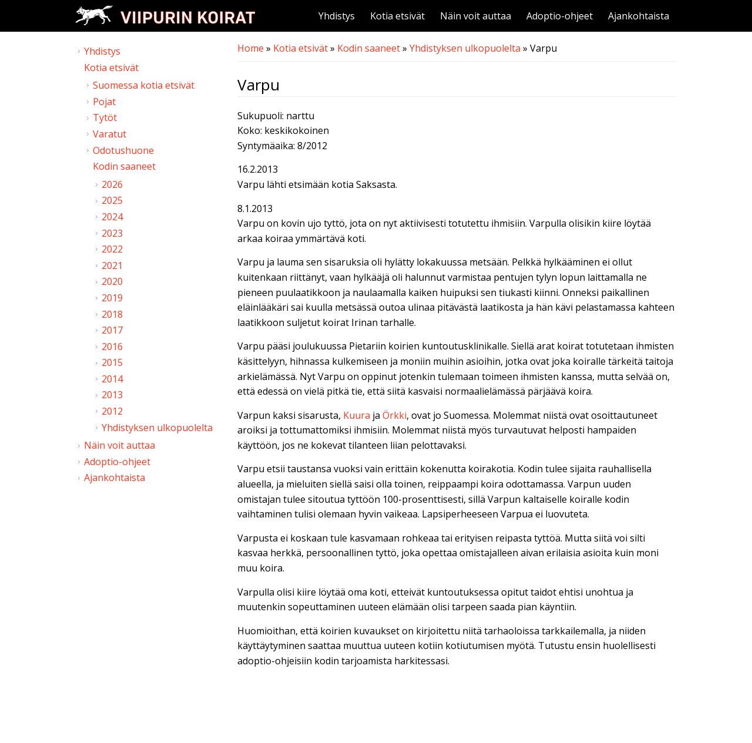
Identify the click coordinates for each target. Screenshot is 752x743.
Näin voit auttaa (475, 15)
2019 (112, 297)
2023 (112, 233)
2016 (112, 346)
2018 (112, 314)
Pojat (104, 101)
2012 (112, 411)
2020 (112, 281)
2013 (112, 394)
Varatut (109, 133)
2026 (112, 184)
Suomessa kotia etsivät (143, 85)
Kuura (356, 415)
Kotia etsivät (397, 15)
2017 (112, 330)
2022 (112, 249)
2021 (112, 265)
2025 (112, 200)
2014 (112, 378)
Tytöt (105, 117)
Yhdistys (336, 15)
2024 (112, 216)
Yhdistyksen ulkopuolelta (465, 48)
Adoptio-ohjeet (559, 15)
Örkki (394, 415)
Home (250, 48)
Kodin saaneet (368, 48)
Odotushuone (123, 150)
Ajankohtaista (638, 15)
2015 (112, 362)
